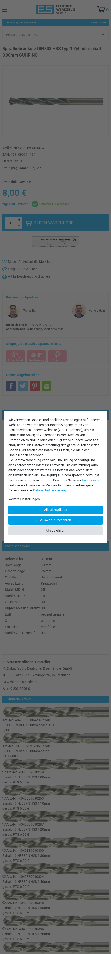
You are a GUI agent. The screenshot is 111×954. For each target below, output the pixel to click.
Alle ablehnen (55, 530)
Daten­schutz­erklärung (49, 490)
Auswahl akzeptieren (55, 520)
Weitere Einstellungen (24, 499)
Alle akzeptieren (55, 510)
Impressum (90, 480)
